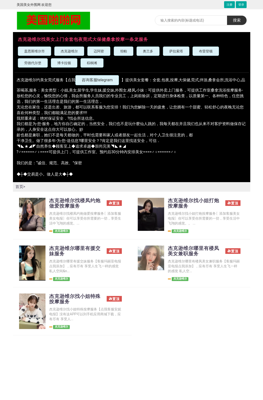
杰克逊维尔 (69, 51)
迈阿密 (99, 51)
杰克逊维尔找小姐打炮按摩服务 (193, 203)
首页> (20, 186)
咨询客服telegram (97, 80)
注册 (229, 4)
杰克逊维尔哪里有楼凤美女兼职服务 (193, 251)
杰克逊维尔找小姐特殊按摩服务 (75, 299)
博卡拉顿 (64, 63)
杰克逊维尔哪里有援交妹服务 (75, 251)
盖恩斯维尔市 (34, 51)
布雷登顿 (206, 51)
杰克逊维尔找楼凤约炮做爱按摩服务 (75, 203)
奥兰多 (148, 51)
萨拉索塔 (176, 51)
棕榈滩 (92, 63)
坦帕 (123, 51)
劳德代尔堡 (32, 63)
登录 (241, 4)
